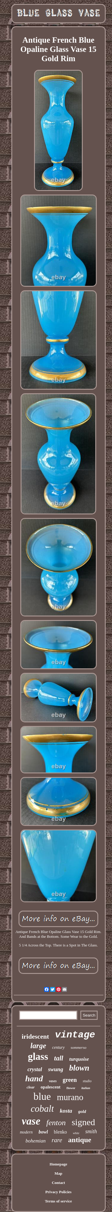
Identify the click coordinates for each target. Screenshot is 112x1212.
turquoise (79, 1059)
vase (31, 1121)
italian (85, 1088)
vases (53, 1081)
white (76, 1133)
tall (58, 1058)
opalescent (51, 1087)
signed (83, 1122)
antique (79, 1140)
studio (87, 1081)
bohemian (36, 1141)
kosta (66, 1111)
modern (26, 1132)
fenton (56, 1122)
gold (82, 1111)
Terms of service (58, 1201)
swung (55, 1069)
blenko (60, 1131)
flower (71, 1088)
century (58, 1047)
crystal (34, 1069)
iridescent (35, 1036)
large (38, 1046)
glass (38, 1056)
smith (91, 1131)
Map (58, 1173)
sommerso (79, 1047)
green (70, 1080)
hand (34, 1078)
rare (57, 1140)
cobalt (42, 1108)
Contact (58, 1182)
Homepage (58, 1164)
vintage (75, 1034)
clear (31, 1087)
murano (70, 1097)
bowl (43, 1131)
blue (42, 1096)
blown (79, 1067)
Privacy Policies (58, 1192)
